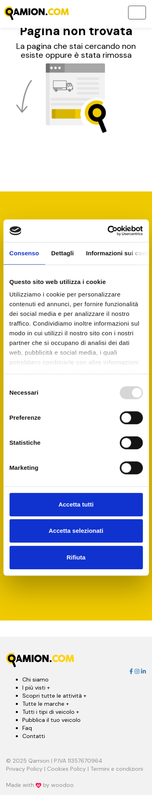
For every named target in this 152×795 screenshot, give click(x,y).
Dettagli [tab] (62, 253)
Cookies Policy (66, 768)
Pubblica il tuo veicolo (51, 719)
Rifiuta (76, 557)
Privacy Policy (24, 768)
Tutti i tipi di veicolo (50, 711)
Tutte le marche (45, 703)
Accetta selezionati (76, 530)
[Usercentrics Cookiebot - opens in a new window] (108, 230)
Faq (27, 728)
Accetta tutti (76, 504)
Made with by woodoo (40, 785)
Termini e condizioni (116, 768)
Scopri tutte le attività (54, 695)
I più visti (36, 687)
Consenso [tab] (24, 253)
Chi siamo (35, 679)
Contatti (33, 736)
